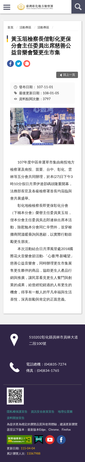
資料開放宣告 (15, 418)
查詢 (78, 7)
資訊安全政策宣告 (42, 411)
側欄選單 (6, 7)
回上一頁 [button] (69, 74)
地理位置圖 (65, 411)
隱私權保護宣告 (17, 411)
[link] (10, 64)
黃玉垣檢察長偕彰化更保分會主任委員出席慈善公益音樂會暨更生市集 (41, 45)
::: (3, 3)
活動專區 (25, 27)
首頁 (10, 27)
